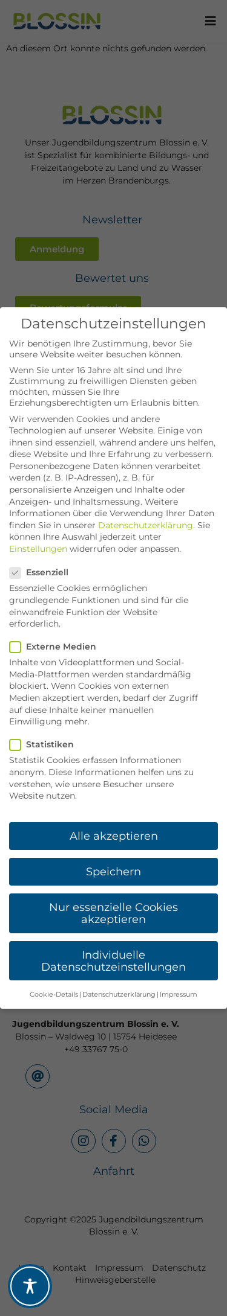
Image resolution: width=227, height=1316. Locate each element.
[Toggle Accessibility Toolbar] (30, 1286)
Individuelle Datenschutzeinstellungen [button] (113, 960)
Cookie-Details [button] (54, 994)
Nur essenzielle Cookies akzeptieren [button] (113, 913)
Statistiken (45, 744)
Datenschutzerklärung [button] (119, 994)
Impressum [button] (178, 994)
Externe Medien (56, 646)
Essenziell (42, 572)
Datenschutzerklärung (145, 525)
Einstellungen (38, 548)
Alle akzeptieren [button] (114, 835)
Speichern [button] (113, 871)
